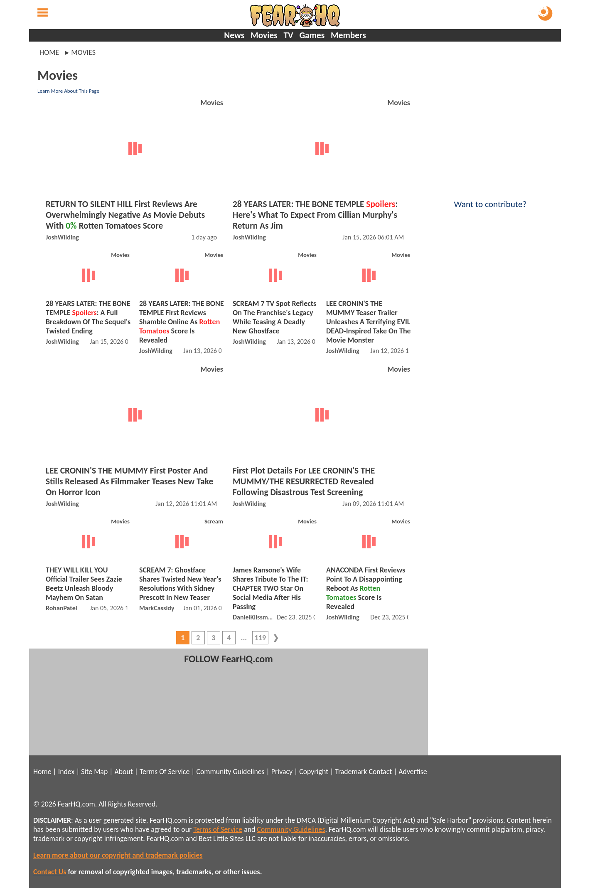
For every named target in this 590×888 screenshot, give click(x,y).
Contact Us (49, 871)
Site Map (94, 771)
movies (83, 52)
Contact (380, 771)
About (123, 771)
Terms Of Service (164, 771)
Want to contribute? (490, 199)
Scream (213, 521)
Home (49, 52)
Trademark (351, 771)
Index (66, 771)
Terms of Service (217, 829)
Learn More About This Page (68, 91)
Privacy (282, 771)
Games (311, 35)
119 (260, 637)
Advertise (412, 771)
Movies (264, 35)
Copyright (313, 771)
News (234, 35)
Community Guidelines (230, 771)
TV (288, 35)
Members (348, 35)
